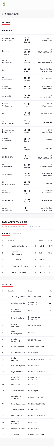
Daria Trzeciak (17, 347)
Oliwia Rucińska (18, 303)
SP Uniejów (47, 79)
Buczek (5, 51)
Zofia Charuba (17, 391)
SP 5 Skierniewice (46, 96)
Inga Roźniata (17, 371)
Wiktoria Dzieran (18, 352)
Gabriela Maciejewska (17, 378)
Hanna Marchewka (16, 325)
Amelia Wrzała (17, 410)
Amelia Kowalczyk (15, 340)
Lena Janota (16, 415)
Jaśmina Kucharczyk (16, 422)
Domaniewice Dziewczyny (8, 40)
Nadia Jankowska (16, 359)
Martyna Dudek (18, 429)
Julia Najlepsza (18, 297)
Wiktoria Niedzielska (16, 310)
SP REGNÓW (46, 113)
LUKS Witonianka (47, 40)
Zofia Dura (16, 435)
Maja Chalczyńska (16, 333)
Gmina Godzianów (7, 87)
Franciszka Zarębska (16, 397)
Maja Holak (16, 385)
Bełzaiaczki (47, 122)
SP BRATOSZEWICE (45, 51)
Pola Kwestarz (17, 318)
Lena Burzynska (18, 366)
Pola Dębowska (18, 404)
